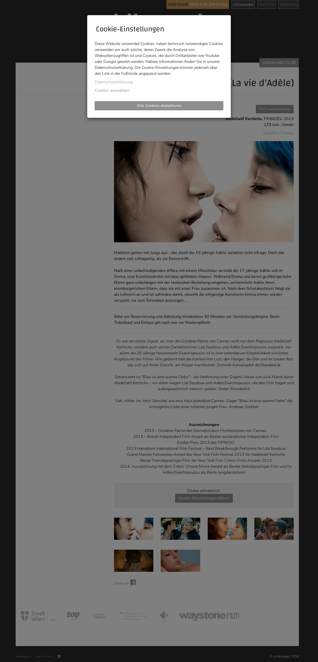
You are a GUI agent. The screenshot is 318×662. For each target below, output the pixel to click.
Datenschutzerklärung (114, 82)
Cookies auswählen (112, 90)
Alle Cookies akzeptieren (159, 105)
